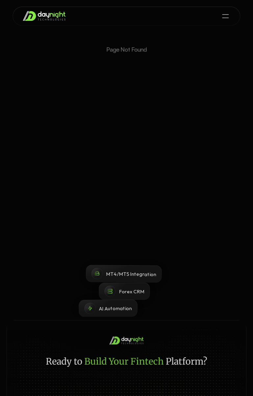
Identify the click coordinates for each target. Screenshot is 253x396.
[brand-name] (44, 16)
